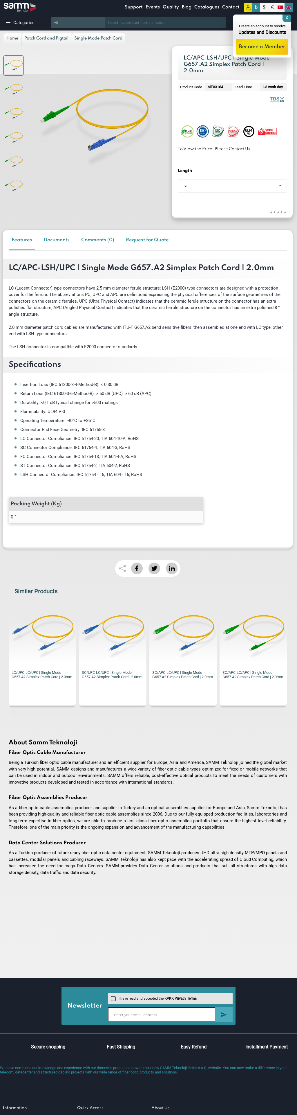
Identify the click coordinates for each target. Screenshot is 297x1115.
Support (134, 7)
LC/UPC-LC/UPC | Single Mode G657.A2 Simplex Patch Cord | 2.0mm (42, 674)
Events (153, 7)
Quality (171, 7)
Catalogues (206, 7)
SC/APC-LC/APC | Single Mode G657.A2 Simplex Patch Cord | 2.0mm (252, 674)
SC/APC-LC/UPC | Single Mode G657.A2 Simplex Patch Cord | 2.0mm (182, 674)
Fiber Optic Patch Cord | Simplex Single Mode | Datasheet (277, 99)
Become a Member (262, 46)
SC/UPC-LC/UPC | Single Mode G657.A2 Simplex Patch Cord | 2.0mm (112, 674)
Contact (231, 7)
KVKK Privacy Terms (180, 999)
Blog (186, 7)
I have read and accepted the (154, 998)
